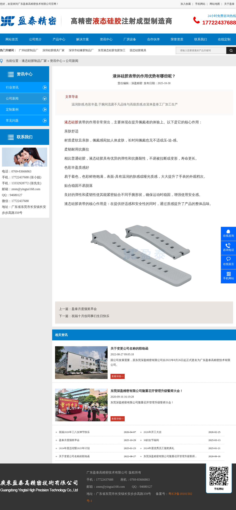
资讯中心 (56, 60)
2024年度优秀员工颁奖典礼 (159, 448)
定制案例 (12, 109)
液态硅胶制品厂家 (34, 60)
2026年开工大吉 (152, 432)
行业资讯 (12, 87)
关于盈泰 (229, 3)
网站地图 (215, 3)
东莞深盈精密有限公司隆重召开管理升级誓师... (170, 456)
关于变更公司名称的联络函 (129, 348)
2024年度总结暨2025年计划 (74, 448)
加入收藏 (186, 3)
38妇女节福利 (151, 440)
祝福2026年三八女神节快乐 (74, 432)
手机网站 (200, 3)
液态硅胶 (71, 122)
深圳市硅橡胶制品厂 (81, 50)
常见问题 (12, 120)
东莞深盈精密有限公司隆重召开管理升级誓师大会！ (147, 391)
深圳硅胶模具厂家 (53, 50)
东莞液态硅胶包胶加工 (111, 50)
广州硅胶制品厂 (28, 50)
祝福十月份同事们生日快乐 (90, 316)
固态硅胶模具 (138, 50)
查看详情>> (118, 376)
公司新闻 (72, 60)
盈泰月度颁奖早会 (84, 309)
